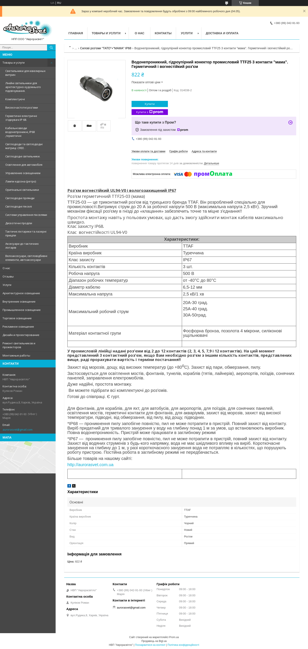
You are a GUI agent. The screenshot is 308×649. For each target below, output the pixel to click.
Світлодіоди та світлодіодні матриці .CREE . (24, 146)
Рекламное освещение (18, 326)
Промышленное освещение (22, 310)
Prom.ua (174, 637)
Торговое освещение (17, 318)
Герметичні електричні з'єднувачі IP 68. (21, 118)
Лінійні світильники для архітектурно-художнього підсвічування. (23, 87)
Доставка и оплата (222, 33)
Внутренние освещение (19, 301)
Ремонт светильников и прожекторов (19, 345)
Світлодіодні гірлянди (19, 198)
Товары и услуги (14, 62)
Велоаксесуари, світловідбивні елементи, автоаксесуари (26, 258)
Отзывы (8, 276)
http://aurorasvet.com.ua (90, 464)
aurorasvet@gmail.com (18, 429)
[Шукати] (51, 47)
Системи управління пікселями (26, 215)
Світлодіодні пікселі (18, 206)
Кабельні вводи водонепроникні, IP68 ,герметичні (20, 132)
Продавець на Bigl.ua (154, 641)
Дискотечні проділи (18, 223)
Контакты (163, 33)
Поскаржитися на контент (150, 644)
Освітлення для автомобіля (23, 165)
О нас (6, 268)
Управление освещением (22, 173)
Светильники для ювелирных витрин (25, 73)
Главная (75, 33)
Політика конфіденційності (183, 644)
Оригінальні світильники (22, 190)
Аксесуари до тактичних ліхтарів (22, 245)
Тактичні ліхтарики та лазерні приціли (25, 233)
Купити (150, 104)
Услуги (7, 285)
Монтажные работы (16, 355)
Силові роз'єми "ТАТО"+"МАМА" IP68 (105, 48)
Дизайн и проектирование (21, 335)
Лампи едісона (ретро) (20, 181)
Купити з (149, 112)
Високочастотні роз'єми (21, 107)
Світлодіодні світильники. (22, 156)
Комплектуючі (15, 99)
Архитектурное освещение (21, 293)
